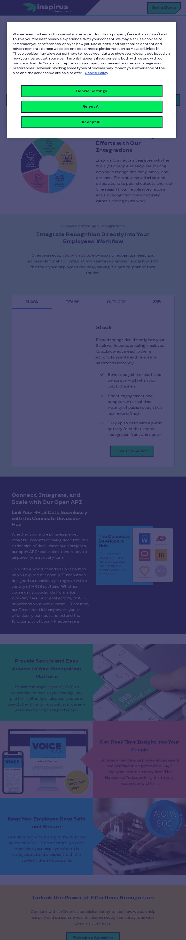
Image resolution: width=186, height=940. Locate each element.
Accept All (91, 122)
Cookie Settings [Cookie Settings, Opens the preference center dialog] (91, 91)
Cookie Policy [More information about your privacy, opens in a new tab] (96, 73)
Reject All (92, 106)
